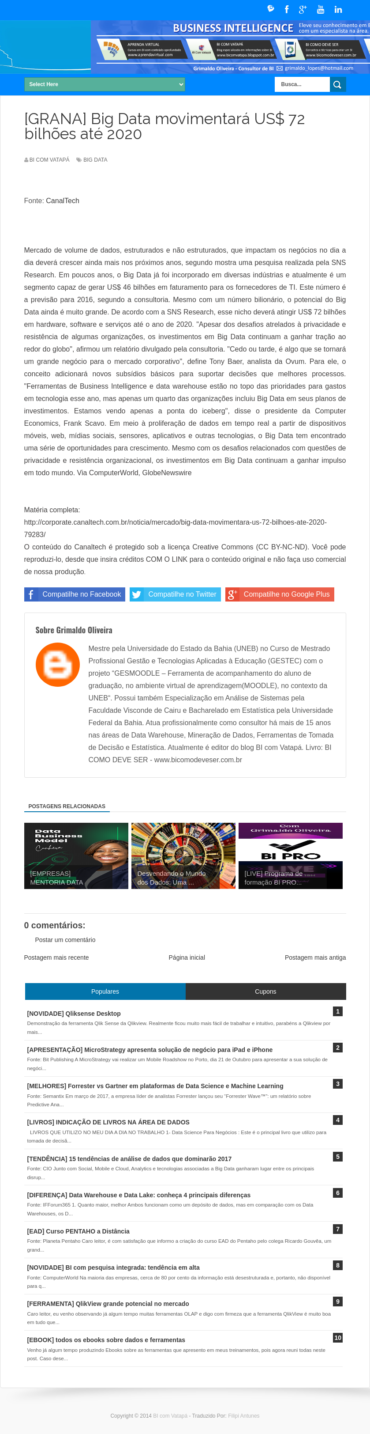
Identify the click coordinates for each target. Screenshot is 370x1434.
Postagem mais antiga (315, 957)
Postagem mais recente (56, 957)
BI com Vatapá (171, 1416)
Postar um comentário (65, 939)
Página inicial (187, 957)
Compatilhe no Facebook (72, 594)
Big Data (95, 160)
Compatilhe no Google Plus (277, 594)
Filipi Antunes (243, 1416)
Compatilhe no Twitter (173, 594)
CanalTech (62, 200)
